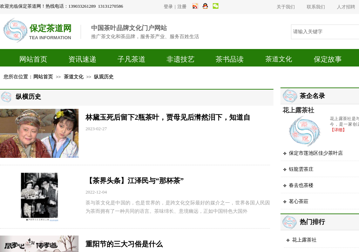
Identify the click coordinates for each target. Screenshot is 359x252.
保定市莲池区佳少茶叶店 (316, 153)
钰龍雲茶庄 (301, 169)
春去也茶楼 (301, 185)
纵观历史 (104, 76)
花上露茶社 (298, 110)
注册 (182, 6)
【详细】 (338, 129)
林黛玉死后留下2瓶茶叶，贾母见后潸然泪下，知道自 (168, 117)
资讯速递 (82, 59)
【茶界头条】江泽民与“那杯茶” (135, 180)
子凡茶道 (131, 59)
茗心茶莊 (299, 201)
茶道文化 (278, 59)
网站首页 (33, 59)
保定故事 (328, 59)
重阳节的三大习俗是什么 (124, 244)
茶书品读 (230, 59)
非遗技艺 (181, 59)
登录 (168, 6)
